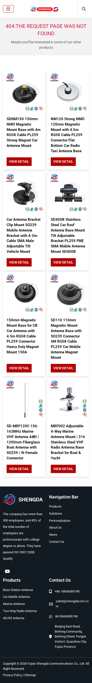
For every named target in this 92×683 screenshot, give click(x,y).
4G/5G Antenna (13, 618)
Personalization (59, 520)
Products (55, 506)
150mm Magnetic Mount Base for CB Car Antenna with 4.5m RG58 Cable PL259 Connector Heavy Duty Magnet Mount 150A (23, 336)
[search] (83, 8)
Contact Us (56, 542)
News (53, 534)
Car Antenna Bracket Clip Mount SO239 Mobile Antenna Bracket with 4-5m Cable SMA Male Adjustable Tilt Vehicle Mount (23, 235)
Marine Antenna (14, 604)
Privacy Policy (12, 675)
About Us (55, 527)
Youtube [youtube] (7, 571)
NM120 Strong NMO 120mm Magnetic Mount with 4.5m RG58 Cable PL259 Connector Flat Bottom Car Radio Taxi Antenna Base (67, 135)
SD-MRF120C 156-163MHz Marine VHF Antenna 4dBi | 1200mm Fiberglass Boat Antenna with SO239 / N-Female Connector (23, 442)
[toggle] (8, 8)
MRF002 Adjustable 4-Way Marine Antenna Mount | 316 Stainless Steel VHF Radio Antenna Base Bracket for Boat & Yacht (68, 442)
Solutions (55, 513)
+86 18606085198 (67, 591)
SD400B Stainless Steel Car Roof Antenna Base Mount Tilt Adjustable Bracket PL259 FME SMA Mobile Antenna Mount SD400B (68, 235)
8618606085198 (66, 616)
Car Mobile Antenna (16, 597)
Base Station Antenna (18, 590)
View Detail (19, 161)
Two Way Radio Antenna (20, 611)
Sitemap (30, 675)
